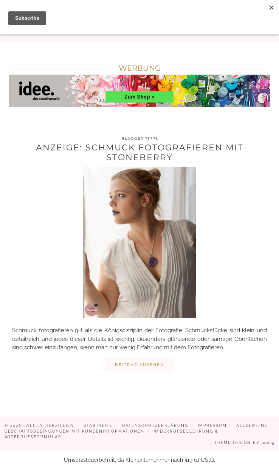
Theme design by (244, 443)
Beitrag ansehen (139, 364)
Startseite (98, 426)
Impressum (212, 426)
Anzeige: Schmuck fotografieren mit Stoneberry (139, 152)
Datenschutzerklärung (155, 426)
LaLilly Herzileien (48, 426)
